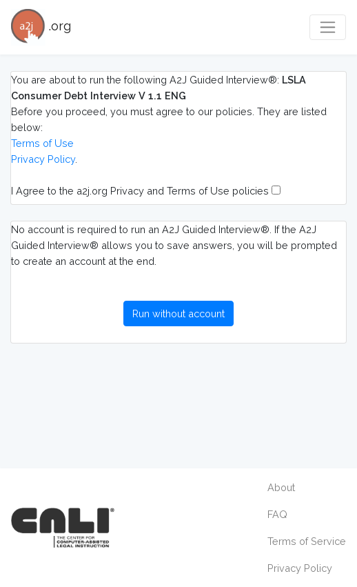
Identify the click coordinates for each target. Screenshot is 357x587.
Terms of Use (42, 143)
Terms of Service (306, 541)
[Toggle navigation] (327, 27)
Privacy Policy (43, 159)
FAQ (277, 514)
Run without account (178, 313)
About (281, 487)
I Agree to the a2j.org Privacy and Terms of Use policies (145, 191)
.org (41, 27)
